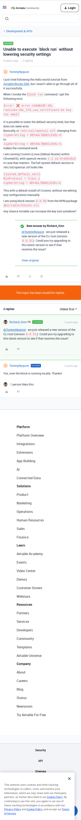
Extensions (25, 452)
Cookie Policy (55, 804)
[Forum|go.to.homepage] (25, 8)
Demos (22, 579)
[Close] (69, 785)
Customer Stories (29, 588)
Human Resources (30, 520)
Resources (24, 604)
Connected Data (29, 478)
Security (40, 750)
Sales (21, 528)
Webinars (23, 596)
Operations (25, 511)
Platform (23, 427)
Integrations (26, 444)
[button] (4, 9)
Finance (22, 537)
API (40, 761)
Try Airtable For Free (31, 715)
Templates (24, 647)
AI (18, 469)
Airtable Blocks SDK (16, 84)
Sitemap (40, 771)
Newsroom (24, 706)
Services (23, 621)
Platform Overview (30, 435)
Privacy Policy (12, 816)
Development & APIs (19, 31)
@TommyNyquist (33, 232)
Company (24, 663)
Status (22, 698)
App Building (26, 461)
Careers (22, 680)
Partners (23, 613)
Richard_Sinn (18, 322)
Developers (25, 630)
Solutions (24, 486)
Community (25, 638)
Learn (21, 545)
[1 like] (18, 384)
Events (22, 562)
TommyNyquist (19, 72)
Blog (20, 689)
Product (22, 494)
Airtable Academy (30, 554)
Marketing (24, 503)
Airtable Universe (29, 655)
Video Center (26, 571)
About (21, 672)
